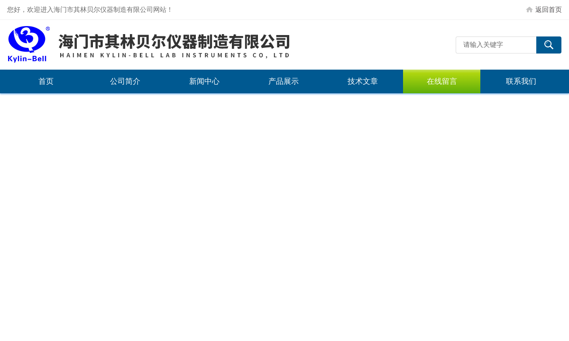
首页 (46, 81)
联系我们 (521, 81)
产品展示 (283, 81)
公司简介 (125, 81)
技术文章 (363, 81)
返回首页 (548, 9)
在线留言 (442, 81)
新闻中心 (204, 81)
